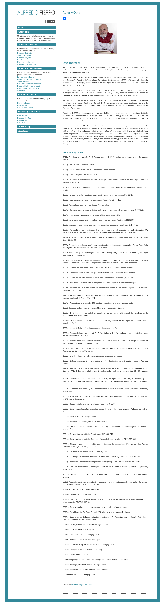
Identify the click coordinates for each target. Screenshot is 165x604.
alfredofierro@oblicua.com (81, 585)
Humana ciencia (23, 103)
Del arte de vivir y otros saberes (29, 79)
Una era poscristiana (25, 62)
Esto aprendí (22, 120)
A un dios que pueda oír (26, 64)
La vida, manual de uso (26, 77)
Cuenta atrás (22, 122)
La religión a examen (25, 60)
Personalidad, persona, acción (29, 86)
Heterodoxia (22, 105)
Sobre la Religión (24, 55)
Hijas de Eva (22, 116)
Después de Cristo (24, 53)
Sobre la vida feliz (24, 81)
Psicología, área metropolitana (29, 84)
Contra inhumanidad (25, 108)
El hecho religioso (24, 58)
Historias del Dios (24, 118)
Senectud (21, 90)
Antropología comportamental (28, 88)
